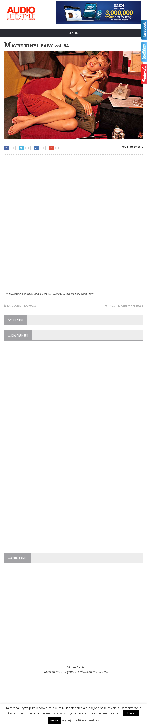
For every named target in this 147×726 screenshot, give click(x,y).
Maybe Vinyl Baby (130, 305)
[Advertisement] (73, 186)
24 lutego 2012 (132, 146)
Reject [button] (54, 720)
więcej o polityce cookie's (80, 720)
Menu (74, 33)
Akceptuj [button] (131, 713)
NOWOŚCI (30, 305)
